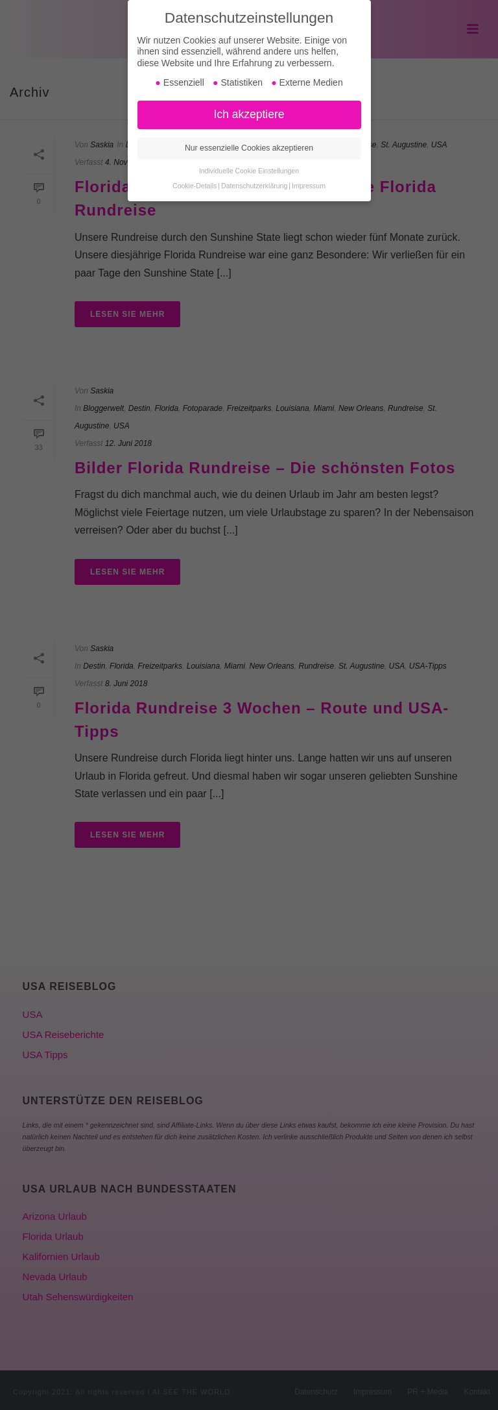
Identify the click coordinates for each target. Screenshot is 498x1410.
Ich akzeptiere (249, 114)
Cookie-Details (194, 186)
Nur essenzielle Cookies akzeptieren (249, 148)
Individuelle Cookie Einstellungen (249, 171)
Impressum (309, 186)
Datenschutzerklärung (254, 186)
